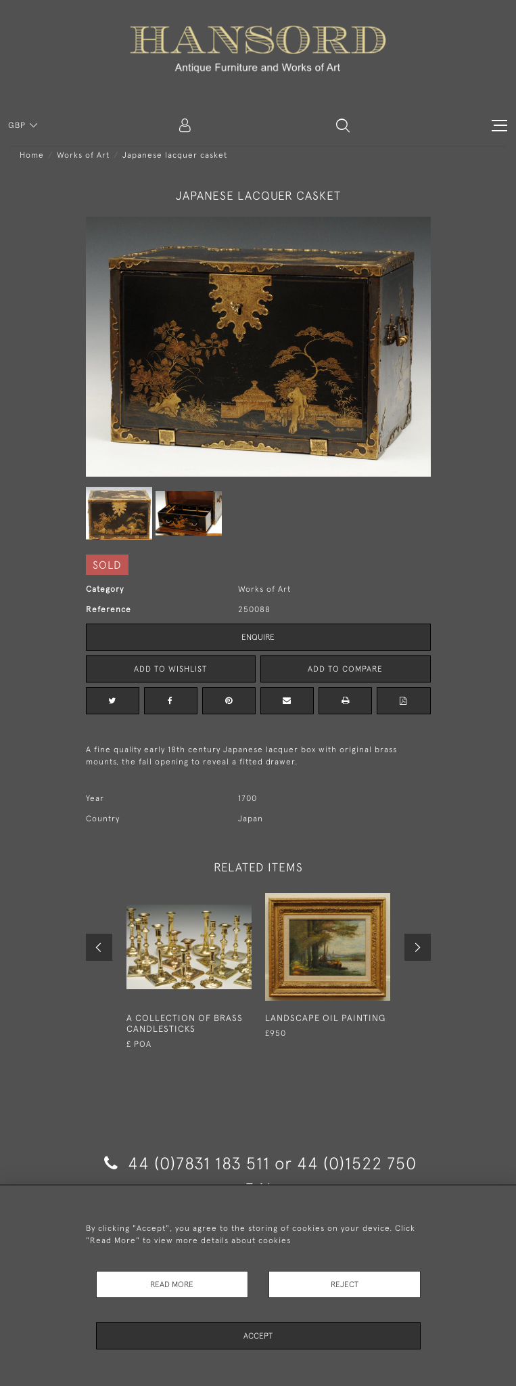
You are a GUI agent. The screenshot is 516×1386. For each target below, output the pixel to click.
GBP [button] (18, 125)
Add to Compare (345, 669)
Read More (171, 1284)
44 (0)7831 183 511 (187, 1163)
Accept (258, 1336)
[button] (342, 125)
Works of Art (83, 155)
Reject (344, 1284)
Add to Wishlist (170, 669)
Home (32, 155)
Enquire (258, 637)
